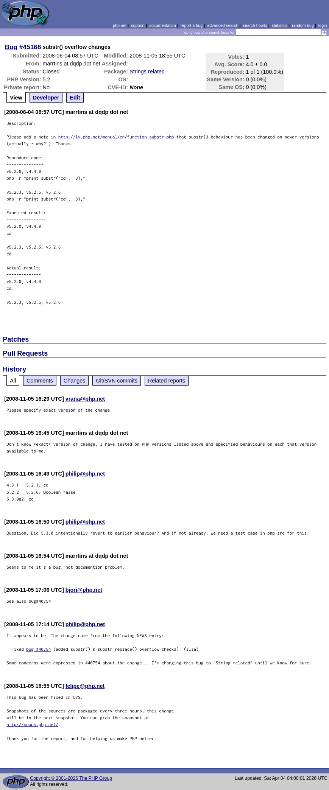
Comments (40, 381)
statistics (279, 25)
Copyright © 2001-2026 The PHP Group (71, 778)
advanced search (222, 25)
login (322, 25)
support (138, 25)
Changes (75, 381)
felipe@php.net (85, 686)
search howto (255, 25)
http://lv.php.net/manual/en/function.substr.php (116, 136)
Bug (11, 47)
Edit (75, 98)
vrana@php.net (85, 399)
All (13, 381)
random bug (303, 25)
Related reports (166, 381)
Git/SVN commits (116, 381)
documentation (162, 25)
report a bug (192, 25)
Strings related (147, 71)
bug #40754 (38, 649)
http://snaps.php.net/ (32, 724)
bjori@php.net (83, 590)
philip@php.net (85, 474)
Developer (46, 98)
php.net (119, 25)
